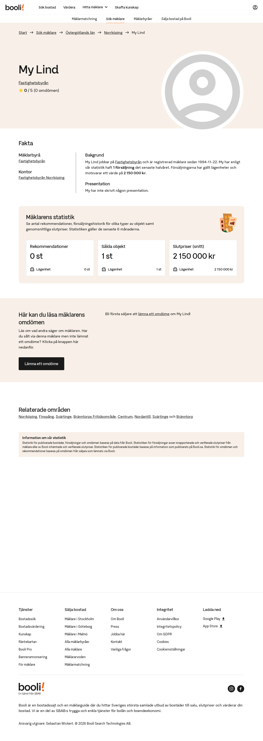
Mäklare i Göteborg (78, 627)
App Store (212, 626)
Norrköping (113, 32)
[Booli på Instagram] (231, 688)
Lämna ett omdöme (41, 363)
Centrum (125, 416)
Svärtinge (64, 416)
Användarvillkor (168, 619)
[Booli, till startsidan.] (15, 7)
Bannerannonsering (33, 657)
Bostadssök (27, 619)
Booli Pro (25, 649)
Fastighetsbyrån (33, 82)
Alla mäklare (73, 649)
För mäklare (27, 665)
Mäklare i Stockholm (79, 619)
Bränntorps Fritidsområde (94, 416)
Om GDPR (164, 634)
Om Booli (117, 619)
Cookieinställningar (171, 649)
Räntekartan (28, 642)
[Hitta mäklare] (95, 7)
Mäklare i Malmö (76, 634)
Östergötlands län (80, 32)
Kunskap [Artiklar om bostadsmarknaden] (25, 634)
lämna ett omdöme (153, 313)
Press (115, 627)
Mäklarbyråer (143, 19)
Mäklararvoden (75, 657)
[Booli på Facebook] (240, 688)
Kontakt (116, 642)
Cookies (163, 642)
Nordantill (142, 416)
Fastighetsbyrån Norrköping (41, 177)
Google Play (214, 619)
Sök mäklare (115, 19)
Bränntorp (184, 416)
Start (23, 32)
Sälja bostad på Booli (176, 19)
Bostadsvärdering (31, 627)
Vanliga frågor (121, 649)
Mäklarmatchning (84, 19)
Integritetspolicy (169, 627)
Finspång (46, 416)
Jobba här (118, 634)
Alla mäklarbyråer (77, 642)
